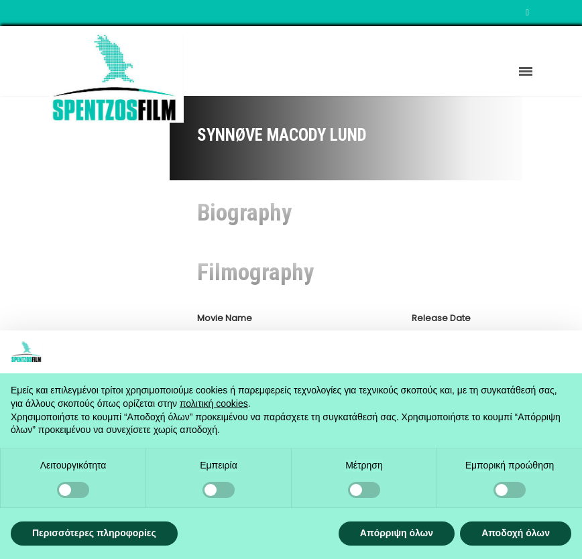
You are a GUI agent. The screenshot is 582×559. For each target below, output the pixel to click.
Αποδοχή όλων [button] (515, 532)
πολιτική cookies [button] (214, 403)
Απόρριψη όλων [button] (396, 532)
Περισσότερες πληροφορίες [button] (94, 532)
